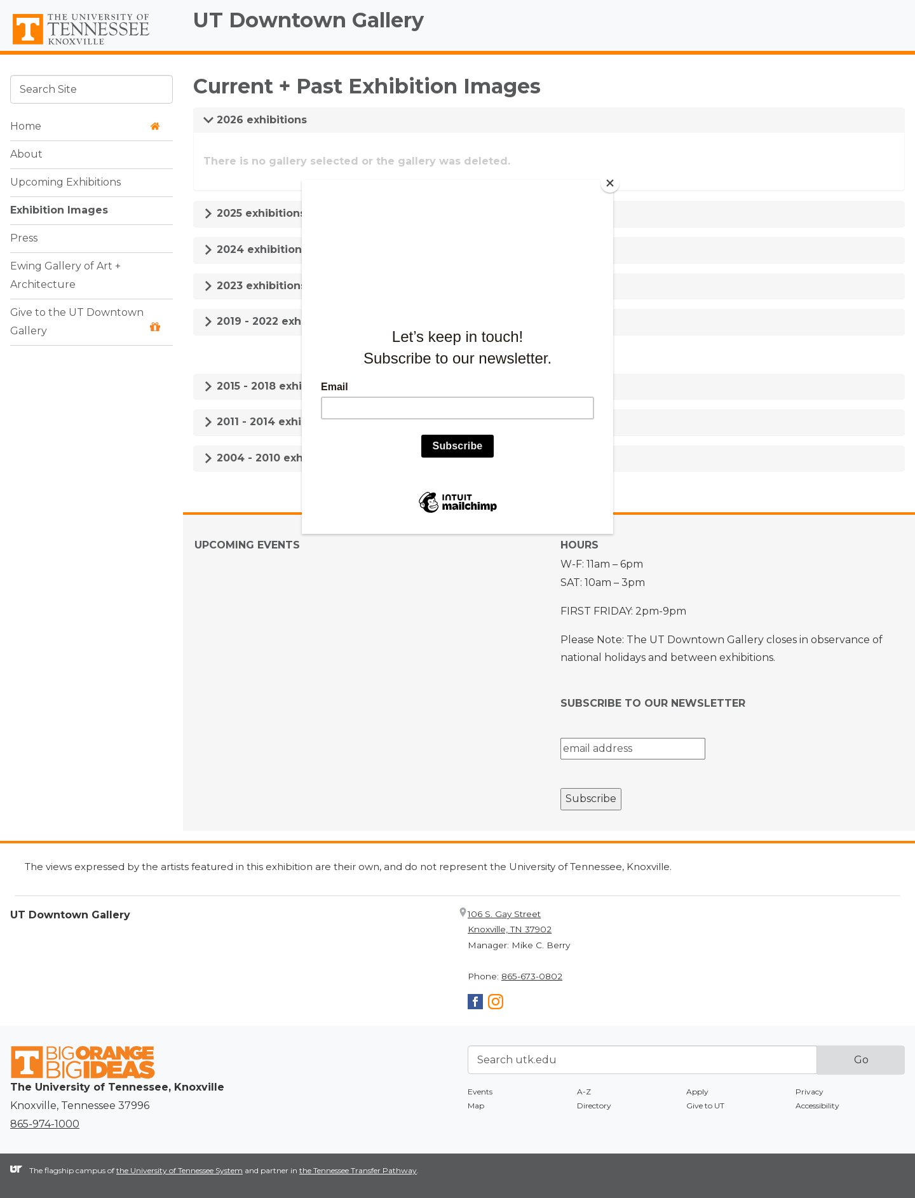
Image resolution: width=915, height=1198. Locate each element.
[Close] (610, 183)
